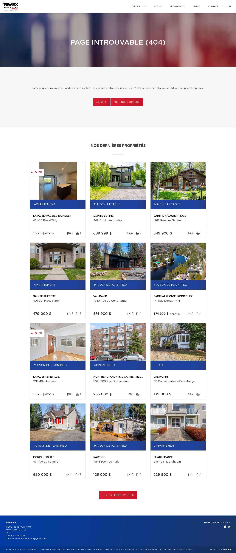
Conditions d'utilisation (155, 550)
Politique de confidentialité (128, 550)
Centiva (227, 549)
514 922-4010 (18, 536)
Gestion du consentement (180, 550)
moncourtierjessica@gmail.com (30, 539)
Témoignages (177, 6)
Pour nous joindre (126, 102)
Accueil (101, 102)
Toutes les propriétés (118, 495)
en (229, 6)
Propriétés (139, 6)
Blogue (158, 6)
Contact (213, 6)
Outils (196, 6)
